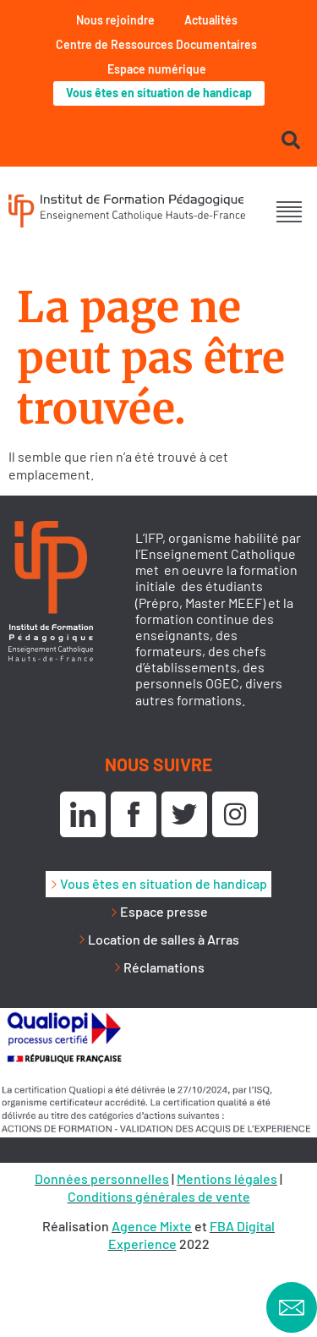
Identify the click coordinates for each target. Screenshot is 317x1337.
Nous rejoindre (115, 20)
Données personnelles (102, 1178)
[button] (289, 213)
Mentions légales (227, 1178)
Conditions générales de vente (159, 1196)
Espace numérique (156, 69)
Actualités (211, 20)
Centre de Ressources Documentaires (156, 44)
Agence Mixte (152, 1226)
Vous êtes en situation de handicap (159, 92)
